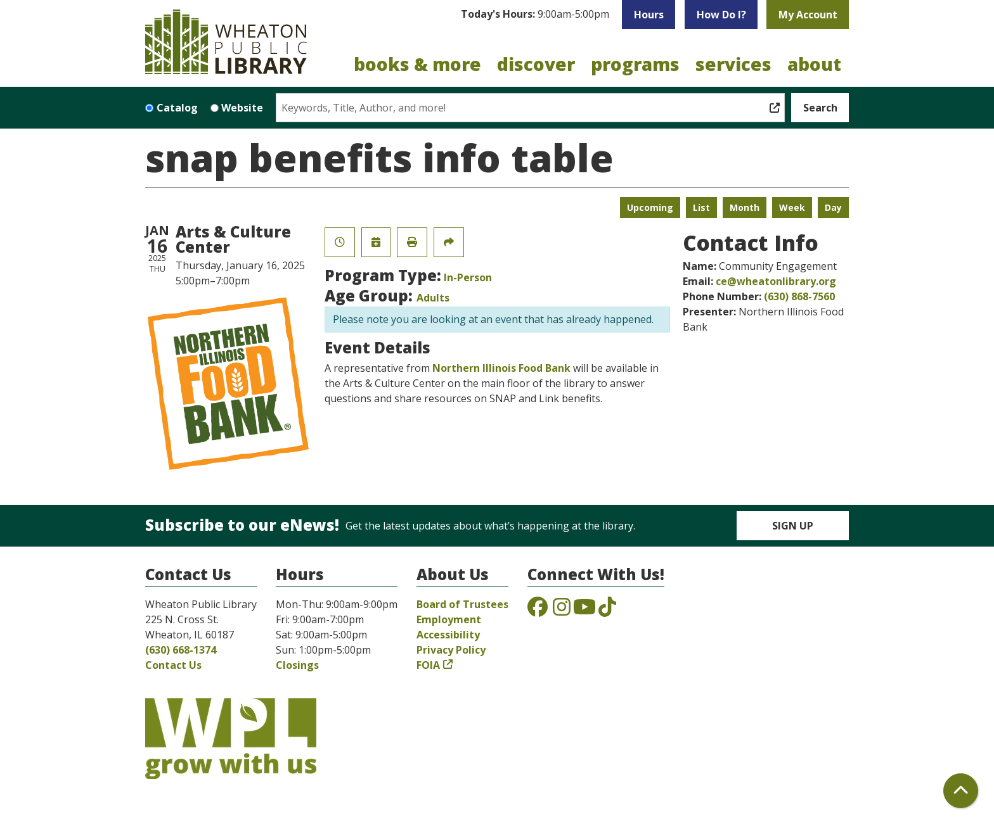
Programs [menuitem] (635, 64)
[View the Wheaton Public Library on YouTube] (584, 611)
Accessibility (448, 635)
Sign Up (792, 526)
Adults (432, 298)
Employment (448, 619)
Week (792, 207)
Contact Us (173, 665)
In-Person (468, 277)
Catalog (177, 108)
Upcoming (650, 207)
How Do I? (721, 15)
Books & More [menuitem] (417, 64)
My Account (807, 15)
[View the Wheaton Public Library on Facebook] (537, 611)
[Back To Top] (960, 790)
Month (744, 207)
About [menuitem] (814, 64)
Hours (649, 15)
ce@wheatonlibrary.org (776, 281)
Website (242, 108)
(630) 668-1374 (180, 650)
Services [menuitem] (733, 64)
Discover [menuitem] (536, 64)
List (701, 207)
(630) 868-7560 (799, 296)
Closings (297, 665)
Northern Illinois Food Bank (501, 368)
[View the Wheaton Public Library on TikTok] (607, 611)
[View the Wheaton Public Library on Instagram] (562, 611)
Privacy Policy (451, 650)
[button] (535, 14)
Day (833, 207)
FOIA (428, 665)
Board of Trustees (462, 604)
